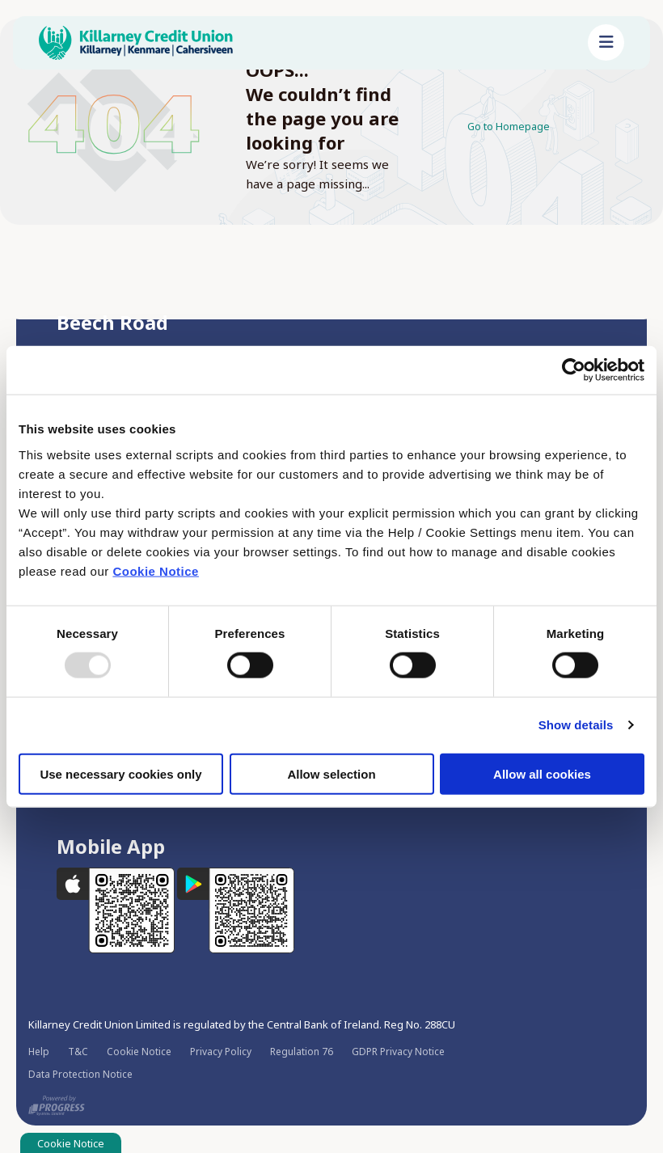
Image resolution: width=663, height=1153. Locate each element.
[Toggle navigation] (606, 42)
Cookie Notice (155, 570)
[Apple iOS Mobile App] (117, 908)
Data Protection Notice (80, 1072)
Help (38, 1050)
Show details (576, 725)
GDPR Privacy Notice (398, 1050)
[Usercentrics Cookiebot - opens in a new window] (573, 370)
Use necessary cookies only (120, 773)
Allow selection (331, 773)
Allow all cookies (542, 773)
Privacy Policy (220, 1050)
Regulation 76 (301, 1050)
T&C (78, 1050)
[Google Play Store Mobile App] (237, 908)
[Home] (300, 43)
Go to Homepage (517, 125)
